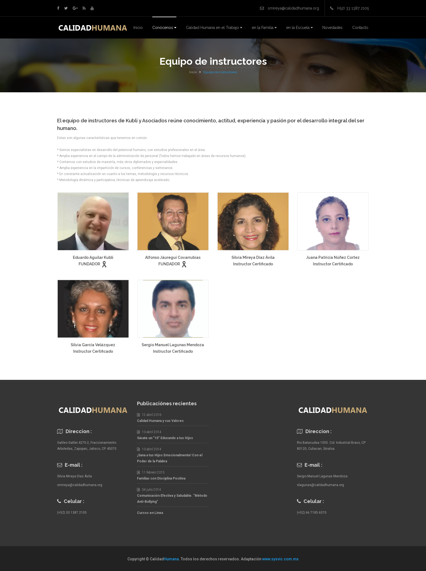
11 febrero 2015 (151, 472)
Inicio (193, 72)
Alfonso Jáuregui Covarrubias (173, 259)
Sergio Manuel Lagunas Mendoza (172, 346)
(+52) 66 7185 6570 (311, 512)
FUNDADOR (89, 265)
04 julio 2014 (149, 490)
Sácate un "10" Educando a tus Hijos (165, 438)
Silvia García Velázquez (93, 346)
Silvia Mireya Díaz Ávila (253, 259)
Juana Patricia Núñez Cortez (333, 259)
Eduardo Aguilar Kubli (93, 259)
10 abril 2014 (149, 432)
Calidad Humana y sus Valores (160, 421)
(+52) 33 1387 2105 (72, 512)
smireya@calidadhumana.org (79, 485)
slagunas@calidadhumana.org (320, 485)
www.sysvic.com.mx (280, 559)
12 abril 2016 (149, 415)
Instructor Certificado (253, 265)
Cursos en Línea (150, 513)
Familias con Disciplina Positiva (161, 478)
